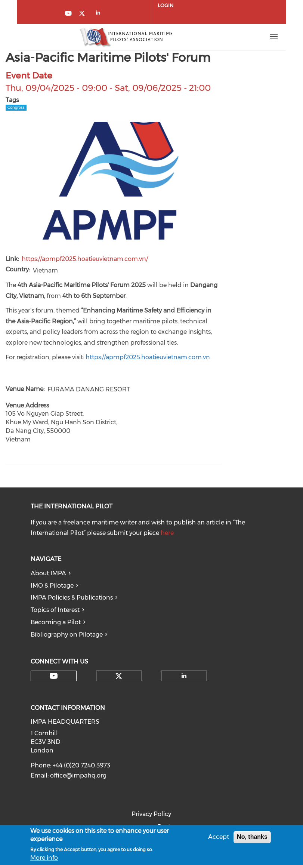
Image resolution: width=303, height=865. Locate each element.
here (167, 532)
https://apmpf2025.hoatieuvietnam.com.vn (148, 357)
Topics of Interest (55, 609)
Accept (218, 836)
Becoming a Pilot (56, 622)
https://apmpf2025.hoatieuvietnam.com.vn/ (85, 258)
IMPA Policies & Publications (72, 597)
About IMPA (48, 573)
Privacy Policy (151, 814)
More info (44, 857)
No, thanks (252, 837)
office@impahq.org (78, 775)
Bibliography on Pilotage (67, 634)
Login (165, 5)
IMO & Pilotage (52, 585)
